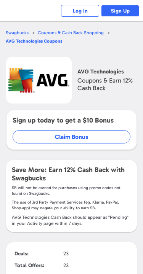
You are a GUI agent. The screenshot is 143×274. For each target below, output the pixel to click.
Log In (80, 11)
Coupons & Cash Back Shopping (71, 32)
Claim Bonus (71, 136)
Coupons (34, 41)
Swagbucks (17, 32)
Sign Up (120, 11)
